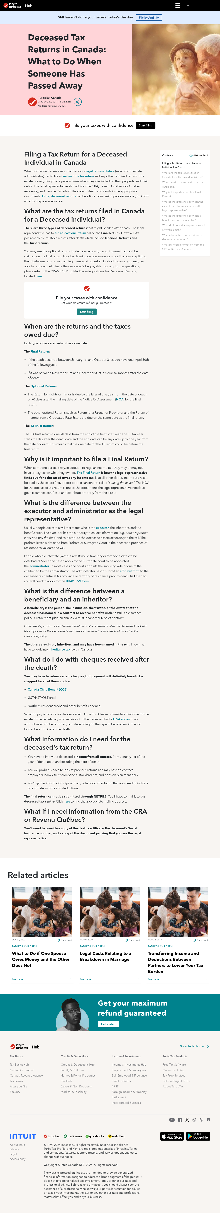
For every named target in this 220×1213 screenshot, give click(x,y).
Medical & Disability (74, 1092)
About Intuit (17, 1144)
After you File (18, 1086)
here (39, 276)
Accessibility (18, 1159)
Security (15, 1092)
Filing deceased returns (59, 196)
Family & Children (72, 1070)
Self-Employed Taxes (176, 1081)
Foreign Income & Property (129, 1092)
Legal (13, 1154)
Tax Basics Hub (19, 1064)
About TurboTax (173, 1086)
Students (66, 1081)
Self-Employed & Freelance (129, 1075)
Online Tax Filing (173, 1070)
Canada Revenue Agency (26, 1075)
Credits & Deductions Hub (78, 1064)
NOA (119, 399)
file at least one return (70, 233)
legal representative (99, 171)
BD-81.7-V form (77, 581)
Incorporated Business (126, 1102)
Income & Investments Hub (129, 1064)
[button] (201, 5)
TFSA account (123, 719)
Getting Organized (22, 1070)
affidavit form (130, 571)
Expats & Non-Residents (76, 1086)
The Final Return (88, 473)
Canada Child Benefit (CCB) (47, 689)
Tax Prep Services (174, 1075)
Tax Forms (16, 1081)
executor (102, 528)
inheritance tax (59, 649)
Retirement (119, 1097)
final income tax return (77, 176)
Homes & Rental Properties (78, 1075)
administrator (39, 566)
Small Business (121, 1081)
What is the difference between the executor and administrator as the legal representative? (182, 206)
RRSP (115, 1086)
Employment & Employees (129, 1070)
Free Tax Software (174, 1064)
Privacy (14, 1149)
